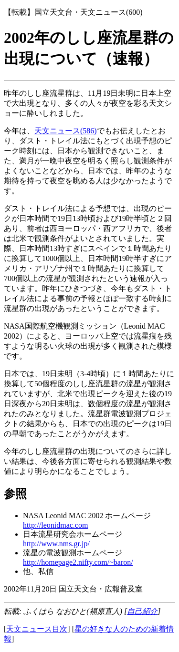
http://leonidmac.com (55, 525)
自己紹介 (142, 611)
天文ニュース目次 (36, 629)
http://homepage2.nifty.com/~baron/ (78, 562)
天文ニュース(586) (65, 131)
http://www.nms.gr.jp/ (56, 544)
